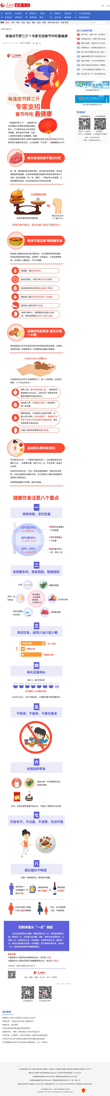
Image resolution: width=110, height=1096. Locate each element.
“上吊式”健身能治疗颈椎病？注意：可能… (94, 69)
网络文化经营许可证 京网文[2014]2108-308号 (31, 1084)
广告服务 (51, 1069)
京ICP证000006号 (69, 1084)
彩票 (44, 22)
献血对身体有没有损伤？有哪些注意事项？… (94, 65)
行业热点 (18, 13)
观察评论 (18, 17)
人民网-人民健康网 (25, 43)
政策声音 (8, 13)
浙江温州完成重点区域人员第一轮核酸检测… (94, 52)
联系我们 (82, 1069)
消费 (12, 22)
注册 (108, 6)
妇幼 (23, 22)
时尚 (18, 22)
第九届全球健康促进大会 (92, 105)
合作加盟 (57, 1069)
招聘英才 (45, 1069)
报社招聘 (39, 1069)
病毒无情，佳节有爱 (10, 1025)
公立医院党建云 (85, 13)
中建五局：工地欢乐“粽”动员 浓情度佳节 (18, 1021)
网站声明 (69, 1069)
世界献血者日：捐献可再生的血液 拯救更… (94, 39)
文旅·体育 (64, 22)
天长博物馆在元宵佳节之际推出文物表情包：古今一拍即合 (25, 1042)
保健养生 (57, 13)
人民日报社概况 (23, 1069)
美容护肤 (67, 13)
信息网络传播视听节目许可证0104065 (40, 1080)
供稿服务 (63, 1069)
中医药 (42, 13)
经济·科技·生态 (53, 22)
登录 (102, 6)
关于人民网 (32, 1069)
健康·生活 (9, 29)
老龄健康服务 (84, 17)
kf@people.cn (53, 1073)
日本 (33, 1073)
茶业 (39, 22)
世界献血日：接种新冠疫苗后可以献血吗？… (94, 48)
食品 (28, 22)
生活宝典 (57, 17)
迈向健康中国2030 (92, 90)
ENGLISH (88, 1069)
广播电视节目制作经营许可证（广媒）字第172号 (66, 1080)
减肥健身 (67, 17)
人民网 (2, 29)
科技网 (41, 1073)
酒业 (33, 22)
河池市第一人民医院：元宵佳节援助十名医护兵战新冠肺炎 (25, 1035)
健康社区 (33, 13)
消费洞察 (33, 17)
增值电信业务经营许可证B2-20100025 (66, 1076)
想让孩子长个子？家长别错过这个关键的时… (94, 74)
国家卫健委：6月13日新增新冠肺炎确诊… (94, 61)
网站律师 (75, 1069)
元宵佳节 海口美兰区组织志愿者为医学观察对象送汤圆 (23, 1039)
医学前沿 (8, 17)
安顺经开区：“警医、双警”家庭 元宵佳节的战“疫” (21, 1032)
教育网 (37, 1073)
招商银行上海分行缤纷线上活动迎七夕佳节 (18, 1018)
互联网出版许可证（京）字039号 (54, 1084)
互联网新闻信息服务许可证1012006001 (44, 1076)
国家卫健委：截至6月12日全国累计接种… (94, 43)
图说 (41, 17)
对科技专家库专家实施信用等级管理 (16, 1028)
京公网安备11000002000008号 (83, 1084)
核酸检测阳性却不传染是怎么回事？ (94, 56)
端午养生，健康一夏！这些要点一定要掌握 (94, 34)
